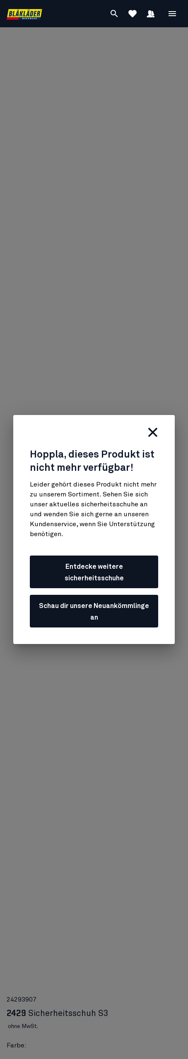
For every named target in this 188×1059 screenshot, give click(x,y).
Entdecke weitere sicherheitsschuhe (94, 572)
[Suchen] (114, 14)
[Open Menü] (172, 14)
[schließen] (153, 432)
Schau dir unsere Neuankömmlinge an (94, 612)
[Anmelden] (151, 14)
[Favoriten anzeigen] (132, 14)
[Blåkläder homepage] (24, 14)
